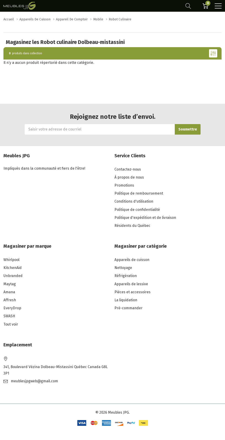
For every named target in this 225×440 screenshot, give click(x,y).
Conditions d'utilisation (133, 201)
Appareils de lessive (131, 284)
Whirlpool (11, 260)
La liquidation (125, 300)
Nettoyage (123, 268)
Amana (9, 292)
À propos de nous (129, 177)
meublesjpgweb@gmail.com (34, 381)
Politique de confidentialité (137, 209)
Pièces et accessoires (132, 292)
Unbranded (13, 276)
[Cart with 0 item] (205, 6)
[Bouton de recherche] (188, 6)
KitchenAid (12, 268)
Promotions (124, 185)
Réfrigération (125, 276)
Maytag (9, 284)
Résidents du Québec (132, 225)
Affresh (9, 300)
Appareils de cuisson (131, 260)
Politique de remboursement (138, 193)
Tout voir (10, 324)
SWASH (9, 316)
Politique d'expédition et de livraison (145, 217)
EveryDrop (12, 308)
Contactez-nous (127, 169)
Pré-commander (128, 308)
